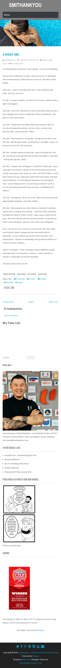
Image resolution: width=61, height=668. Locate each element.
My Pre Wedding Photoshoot (16, 463)
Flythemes (26, 659)
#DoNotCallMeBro (12, 459)
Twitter (31, 279)
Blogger (40, 630)
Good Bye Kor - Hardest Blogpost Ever (20, 455)
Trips (5, 63)
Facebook (19, 279)
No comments (17, 63)
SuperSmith (47, 60)
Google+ (42, 279)
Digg (18, 282)
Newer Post (8, 302)
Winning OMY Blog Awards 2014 (17, 472)
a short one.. (11, 54)
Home (31, 302)
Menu (7, 14)
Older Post (53, 302)
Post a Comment (11, 315)
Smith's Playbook (11, 468)
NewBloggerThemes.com (31, 663)
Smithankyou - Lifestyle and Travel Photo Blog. (37, 652)
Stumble (8, 282)
